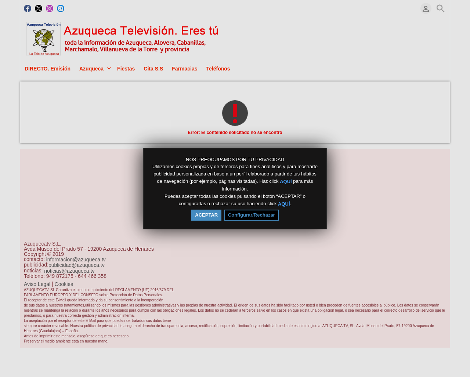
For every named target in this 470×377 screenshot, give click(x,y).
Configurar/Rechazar (251, 215)
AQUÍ (286, 181)
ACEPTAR (206, 215)
